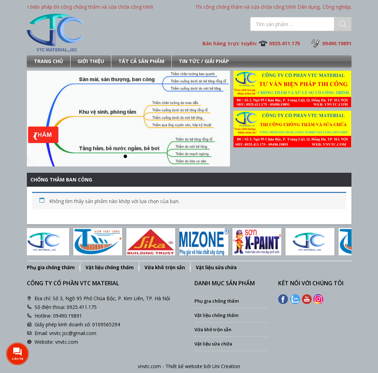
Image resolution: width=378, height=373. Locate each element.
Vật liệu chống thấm (110, 267)
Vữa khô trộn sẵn (164, 267)
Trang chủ (48, 61)
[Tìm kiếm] (342, 24)
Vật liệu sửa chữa (216, 267)
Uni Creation (226, 366)
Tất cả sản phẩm (141, 61)
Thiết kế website (183, 366)
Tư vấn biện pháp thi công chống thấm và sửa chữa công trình (86, 6)
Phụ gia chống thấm (51, 267)
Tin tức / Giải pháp (204, 61)
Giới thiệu (90, 61)
